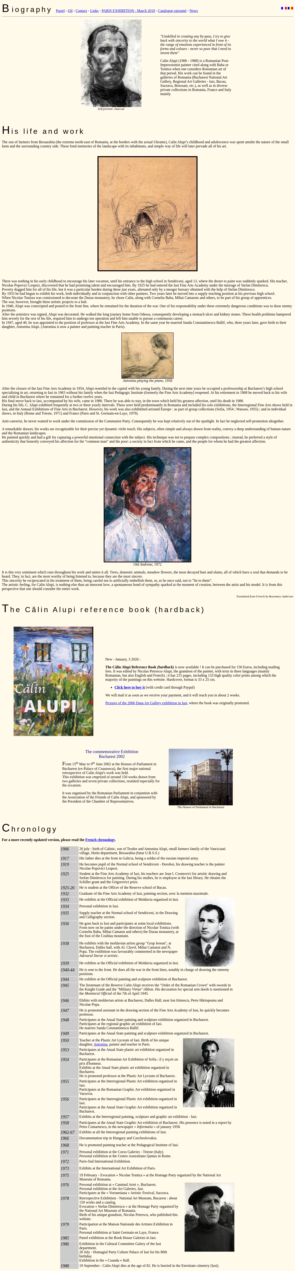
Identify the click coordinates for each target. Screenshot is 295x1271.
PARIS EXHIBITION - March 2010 (128, 11)
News (193, 11)
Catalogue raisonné (172, 11)
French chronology (100, 840)
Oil (70, 11)
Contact (81, 11)
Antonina (101, 1044)
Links (94, 11)
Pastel (60, 11)
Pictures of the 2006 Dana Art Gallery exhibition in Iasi (146, 703)
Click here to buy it (130, 687)
